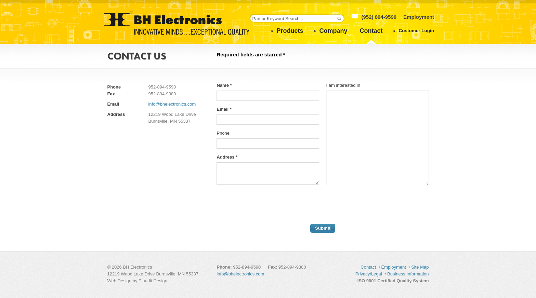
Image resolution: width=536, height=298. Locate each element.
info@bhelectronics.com (172, 104)
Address (227, 157)
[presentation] (269, 205)
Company (333, 30)
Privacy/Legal (368, 273)
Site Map (420, 267)
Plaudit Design (153, 280)
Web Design (119, 280)
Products (290, 30)
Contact (371, 30)
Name (224, 85)
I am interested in (343, 85)
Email (224, 109)
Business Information (408, 273)
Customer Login (416, 30)
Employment (418, 17)
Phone (223, 133)
